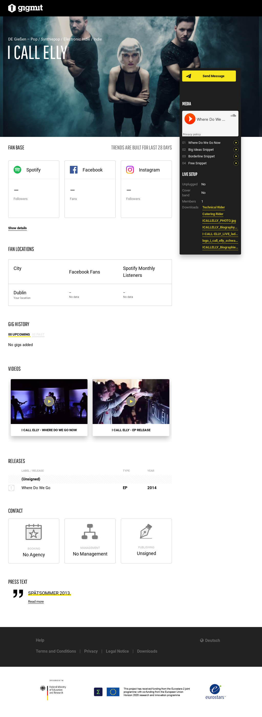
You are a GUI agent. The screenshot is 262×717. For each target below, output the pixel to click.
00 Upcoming (19, 334)
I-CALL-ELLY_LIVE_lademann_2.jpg (220, 234)
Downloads (147, 651)
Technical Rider (213, 207)
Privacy (91, 651)
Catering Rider (212, 214)
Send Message (213, 76)
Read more (36, 601)
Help (40, 640)
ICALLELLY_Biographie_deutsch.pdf (220, 247)
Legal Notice (117, 651)
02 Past (38, 334)
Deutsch (212, 640)
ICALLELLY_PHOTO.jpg (219, 221)
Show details (17, 228)
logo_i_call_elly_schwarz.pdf (220, 241)
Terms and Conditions (56, 651)
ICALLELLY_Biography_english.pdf (220, 227)
